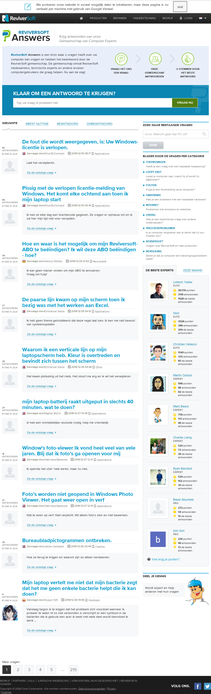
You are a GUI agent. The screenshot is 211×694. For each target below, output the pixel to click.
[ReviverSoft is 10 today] (71, 18)
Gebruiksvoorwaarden (91, 688)
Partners (19, 680)
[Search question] (175, 134)
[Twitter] (207, 689)
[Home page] (81, 18)
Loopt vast (154, 172)
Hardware (153, 195)
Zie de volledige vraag (40, 172)
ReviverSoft (154, 241)
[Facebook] (198, 689)
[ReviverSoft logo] (19, 18)
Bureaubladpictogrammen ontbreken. (67, 540)
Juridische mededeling (53, 680)
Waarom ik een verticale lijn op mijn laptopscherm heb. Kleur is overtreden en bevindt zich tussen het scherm (71, 355)
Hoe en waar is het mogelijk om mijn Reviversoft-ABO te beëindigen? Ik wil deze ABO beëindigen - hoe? (80, 249)
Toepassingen (156, 162)
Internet (152, 205)
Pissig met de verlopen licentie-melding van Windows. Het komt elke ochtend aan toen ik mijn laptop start (75, 194)
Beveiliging (154, 251)
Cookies (6, 692)
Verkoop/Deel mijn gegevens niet (94, 680)
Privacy (111, 688)
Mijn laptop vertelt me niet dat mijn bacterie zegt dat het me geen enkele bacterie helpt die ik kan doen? (79, 588)
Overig (151, 215)
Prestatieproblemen (160, 228)
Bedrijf (5, 680)
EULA (31, 680)
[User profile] (10, 171)
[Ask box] (92, 103)
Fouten (151, 185)
